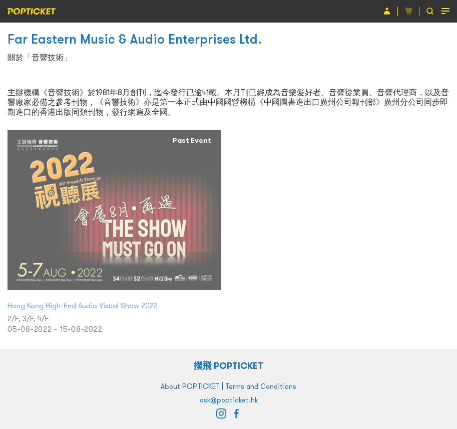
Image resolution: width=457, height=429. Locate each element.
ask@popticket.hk (229, 399)
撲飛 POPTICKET (228, 365)
